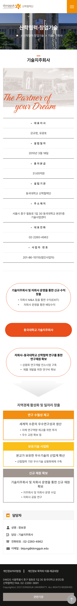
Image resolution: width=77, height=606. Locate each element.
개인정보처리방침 (12, 571)
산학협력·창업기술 (34, 35)
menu (72, 6)
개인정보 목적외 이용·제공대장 (43, 571)
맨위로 (71, 599)
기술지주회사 (55, 35)
